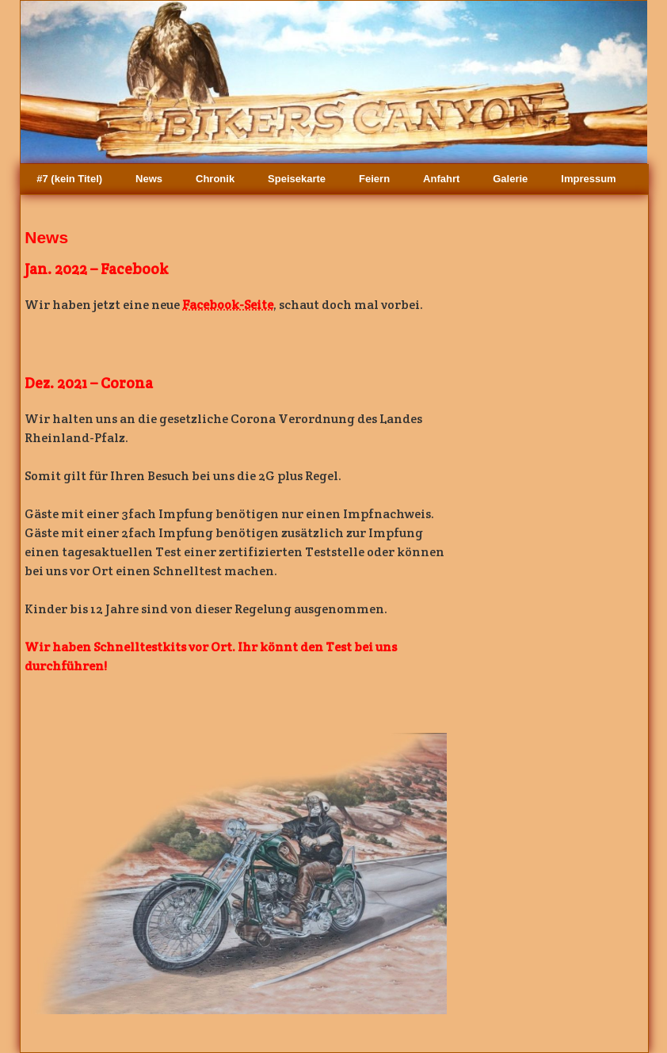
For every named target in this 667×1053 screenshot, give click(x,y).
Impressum (588, 179)
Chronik (215, 179)
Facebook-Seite (227, 304)
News (148, 179)
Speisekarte (297, 179)
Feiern (374, 179)
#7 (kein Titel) (69, 179)
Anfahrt (441, 179)
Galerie (510, 179)
